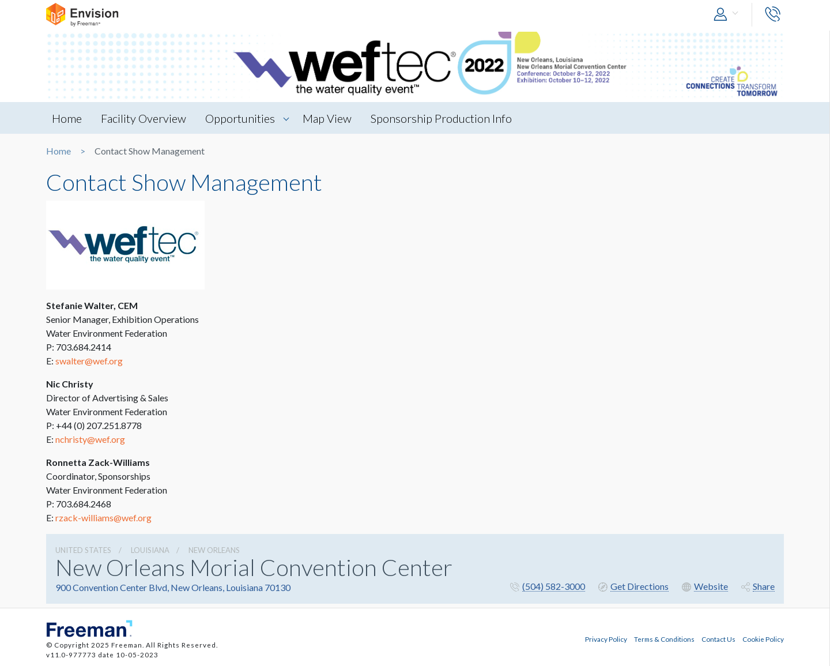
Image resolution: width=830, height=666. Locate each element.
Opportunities (240, 118)
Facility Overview (143, 118)
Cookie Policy (763, 639)
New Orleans (214, 550)
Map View (327, 118)
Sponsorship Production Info (441, 118)
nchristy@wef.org (90, 439)
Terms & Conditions (664, 639)
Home (67, 118)
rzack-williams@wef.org (103, 517)
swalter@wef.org (89, 360)
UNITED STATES (83, 550)
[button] (728, 15)
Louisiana (150, 550)
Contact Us (718, 639)
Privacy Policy (606, 639)
